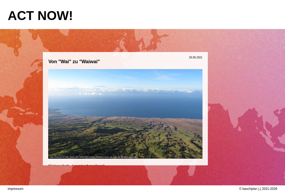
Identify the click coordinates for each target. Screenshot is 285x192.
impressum (15, 189)
